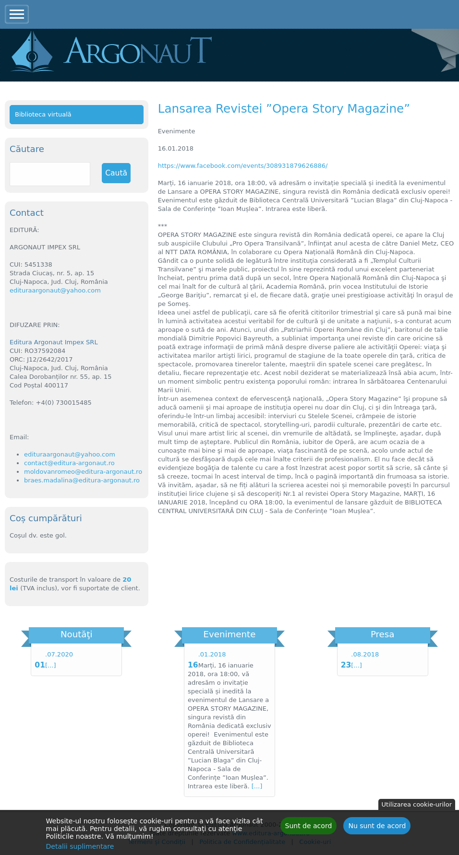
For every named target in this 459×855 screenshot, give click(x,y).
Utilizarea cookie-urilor (417, 804)
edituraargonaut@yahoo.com (55, 290)
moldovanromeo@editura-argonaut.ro (83, 471)
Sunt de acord (308, 826)
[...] (50, 665)
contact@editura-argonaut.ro (69, 463)
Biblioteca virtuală (43, 114)
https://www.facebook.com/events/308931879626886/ (243, 165)
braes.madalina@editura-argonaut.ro (82, 480)
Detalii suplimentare (80, 846)
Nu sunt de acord (377, 826)
